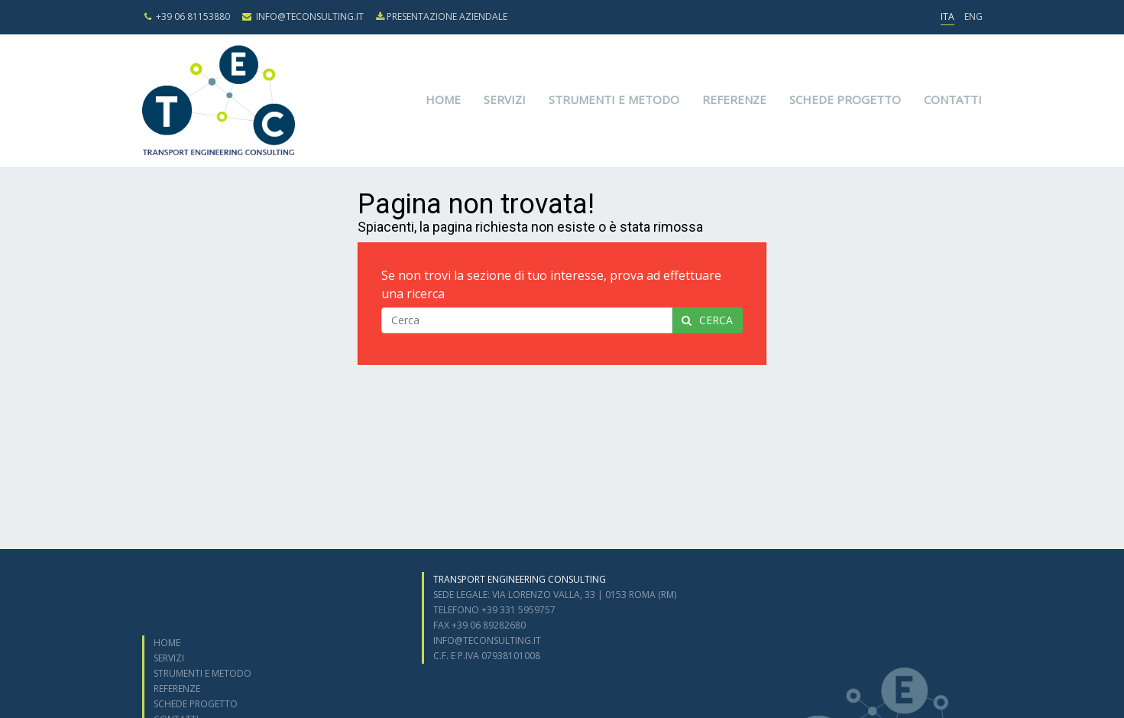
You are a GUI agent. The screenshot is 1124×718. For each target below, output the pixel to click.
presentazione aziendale (441, 16)
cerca (707, 320)
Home (443, 99)
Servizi (505, 99)
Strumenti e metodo (614, 99)
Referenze (734, 99)
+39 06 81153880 (187, 16)
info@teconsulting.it (303, 16)
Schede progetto (845, 99)
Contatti (953, 99)
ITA (947, 16)
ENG (973, 16)
